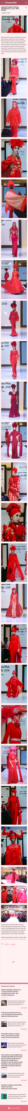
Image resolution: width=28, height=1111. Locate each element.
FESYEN (7, 944)
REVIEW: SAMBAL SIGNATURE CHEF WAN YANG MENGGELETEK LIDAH (11, 1087)
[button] (26, 7)
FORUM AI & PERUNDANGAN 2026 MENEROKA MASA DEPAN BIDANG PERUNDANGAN (11, 1014)
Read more (24, 1008)
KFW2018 (13, 944)
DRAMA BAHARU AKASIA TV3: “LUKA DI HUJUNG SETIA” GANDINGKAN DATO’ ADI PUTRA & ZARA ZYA (11, 992)
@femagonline (11, 2)
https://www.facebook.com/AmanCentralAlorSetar (13, 939)
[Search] (26, 3)
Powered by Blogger (14, 1108)
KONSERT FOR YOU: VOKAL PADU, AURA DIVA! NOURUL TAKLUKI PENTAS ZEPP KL (10, 1035)
